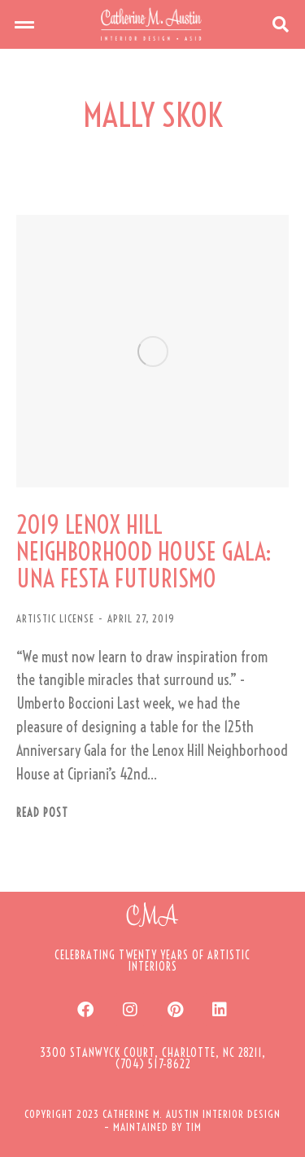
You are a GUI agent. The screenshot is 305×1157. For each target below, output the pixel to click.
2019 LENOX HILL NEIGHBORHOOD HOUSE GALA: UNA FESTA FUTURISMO (144, 552)
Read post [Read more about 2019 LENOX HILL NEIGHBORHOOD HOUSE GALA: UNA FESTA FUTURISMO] (42, 813)
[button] (24, 24)
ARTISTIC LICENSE (55, 618)
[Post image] (152, 351)
